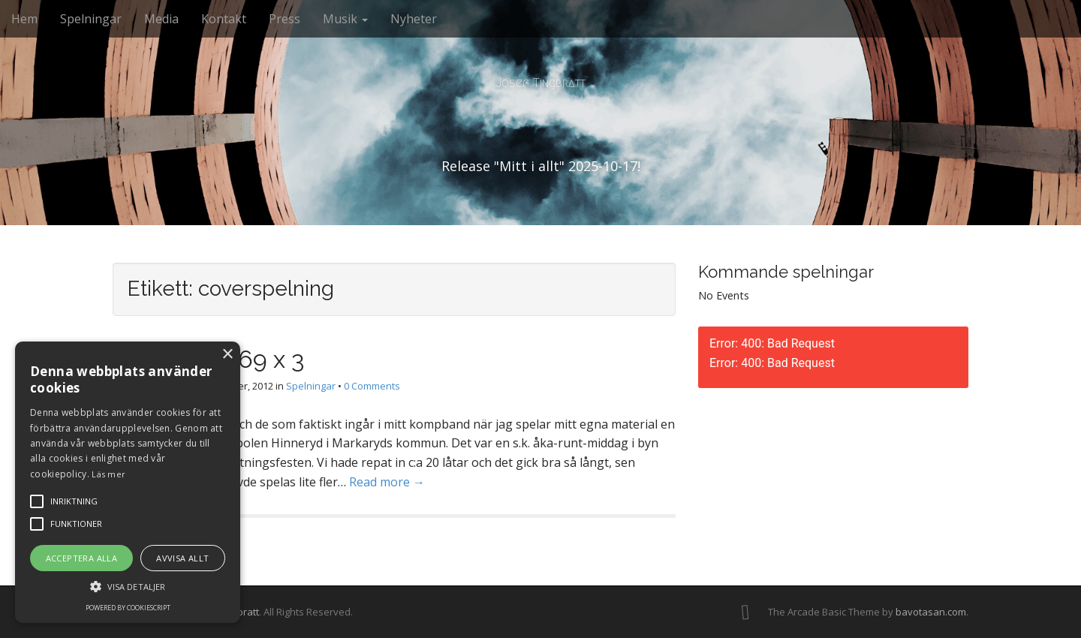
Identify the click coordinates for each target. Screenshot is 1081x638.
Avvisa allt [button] (182, 558)
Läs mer (108, 474)
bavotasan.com (931, 611)
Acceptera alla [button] (82, 558)
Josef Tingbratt (540, 83)
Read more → (387, 482)
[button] (127, 586)
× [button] (227, 354)
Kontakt (223, 19)
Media (161, 19)
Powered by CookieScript (128, 607)
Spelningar (91, 19)
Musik (345, 19)
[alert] (127, 482)
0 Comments (372, 386)
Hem (24, 19)
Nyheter (413, 19)
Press (284, 19)
